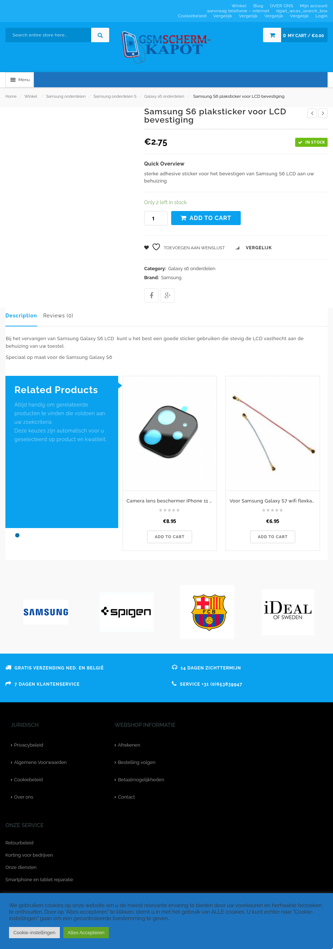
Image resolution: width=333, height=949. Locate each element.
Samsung (171, 277)
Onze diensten (20, 867)
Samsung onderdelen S (114, 96)
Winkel (31, 96)
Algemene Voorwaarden (40, 762)
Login (321, 15)
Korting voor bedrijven (29, 855)
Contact (126, 797)
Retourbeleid (19, 842)
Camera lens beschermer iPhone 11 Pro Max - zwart (171, 501)
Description (21, 315)
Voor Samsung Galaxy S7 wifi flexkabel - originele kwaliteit (275, 501)
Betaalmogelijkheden (141, 779)
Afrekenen (129, 745)
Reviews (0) (58, 315)
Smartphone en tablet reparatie (39, 879)
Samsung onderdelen (66, 96)
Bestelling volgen (136, 762)
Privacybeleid (28, 745)
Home (11, 96)
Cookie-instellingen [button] (34, 932)
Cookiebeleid (28, 779)
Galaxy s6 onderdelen (164, 96)
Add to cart (210, 218)
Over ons (23, 797)
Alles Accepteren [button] (86, 932)
